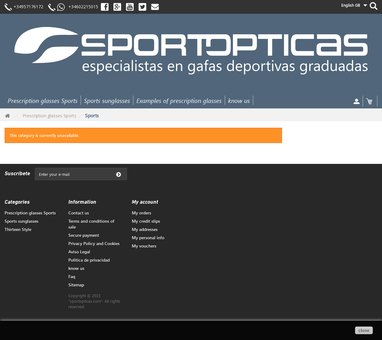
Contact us (78, 213)
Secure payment (83, 235)
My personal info (148, 237)
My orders (141, 213)
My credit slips (146, 221)
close (363, 330)
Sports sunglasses (107, 100)
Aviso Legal (79, 252)
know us (239, 100)
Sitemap (76, 285)
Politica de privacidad (89, 260)
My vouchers (144, 246)
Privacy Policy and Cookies (94, 243)
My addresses (145, 229)
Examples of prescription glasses (179, 100)
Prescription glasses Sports (43, 100)
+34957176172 (28, 6)
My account (145, 202)
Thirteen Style (18, 229)
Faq (71, 276)
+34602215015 (81, 6)
